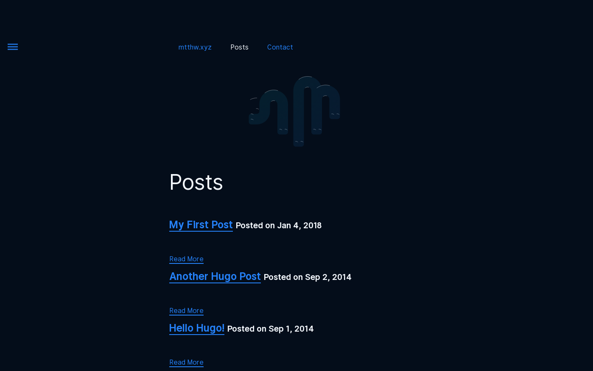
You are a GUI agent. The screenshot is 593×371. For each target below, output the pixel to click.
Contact (280, 47)
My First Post (201, 224)
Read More (186, 259)
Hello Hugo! (196, 327)
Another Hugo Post (215, 276)
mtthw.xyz (195, 47)
